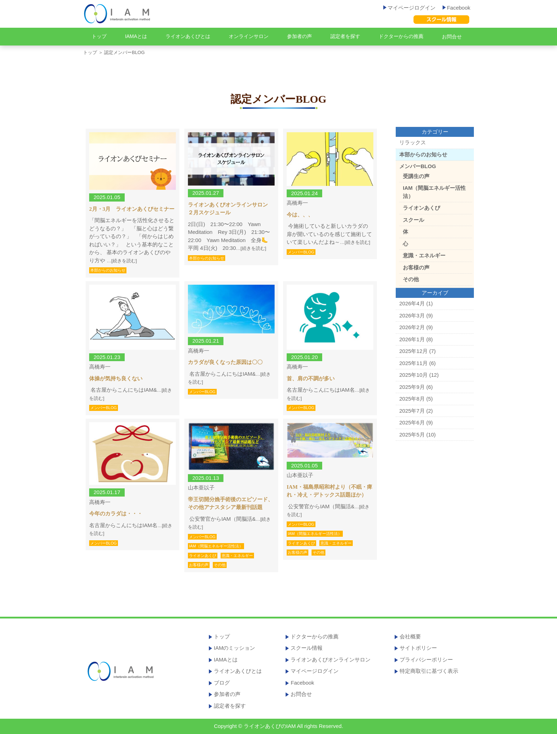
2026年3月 (412, 315)
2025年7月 (412, 411)
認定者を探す (345, 36)
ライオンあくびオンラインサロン (331, 660)
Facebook (456, 8)
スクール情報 (307, 648)
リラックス (412, 142)
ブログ (222, 683)
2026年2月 (412, 327)
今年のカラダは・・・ (115, 513)
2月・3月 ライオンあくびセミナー (131, 209)
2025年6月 (412, 422)
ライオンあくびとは (188, 36)
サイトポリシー (418, 648)
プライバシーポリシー (426, 660)
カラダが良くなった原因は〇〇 (225, 362)
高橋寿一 (297, 203)
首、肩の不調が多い (311, 378)
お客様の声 (199, 565)
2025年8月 (412, 399)
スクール (413, 220)
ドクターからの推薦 (401, 36)
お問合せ (452, 36)
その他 (220, 565)
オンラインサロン (249, 36)
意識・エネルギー (237, 555)
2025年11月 (413, 363)
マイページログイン (409, 8)
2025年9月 (412, 387)
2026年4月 (412, 303)
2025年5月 (412, 435)
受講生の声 (416, 176)
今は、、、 (300, 215)
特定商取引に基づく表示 (429, 671)
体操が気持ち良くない (115, 378)
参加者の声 (299, 36)
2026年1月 (412, 339)
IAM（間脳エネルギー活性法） (216, 546)
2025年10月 (413, 375)
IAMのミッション (234, 648)
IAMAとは (136, 36)
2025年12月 (413, 351)
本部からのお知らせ (107, 270)
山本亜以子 (201, 487)
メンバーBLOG (301, 252)
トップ (99, 36)
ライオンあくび (202, 555)
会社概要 (410, 636)
